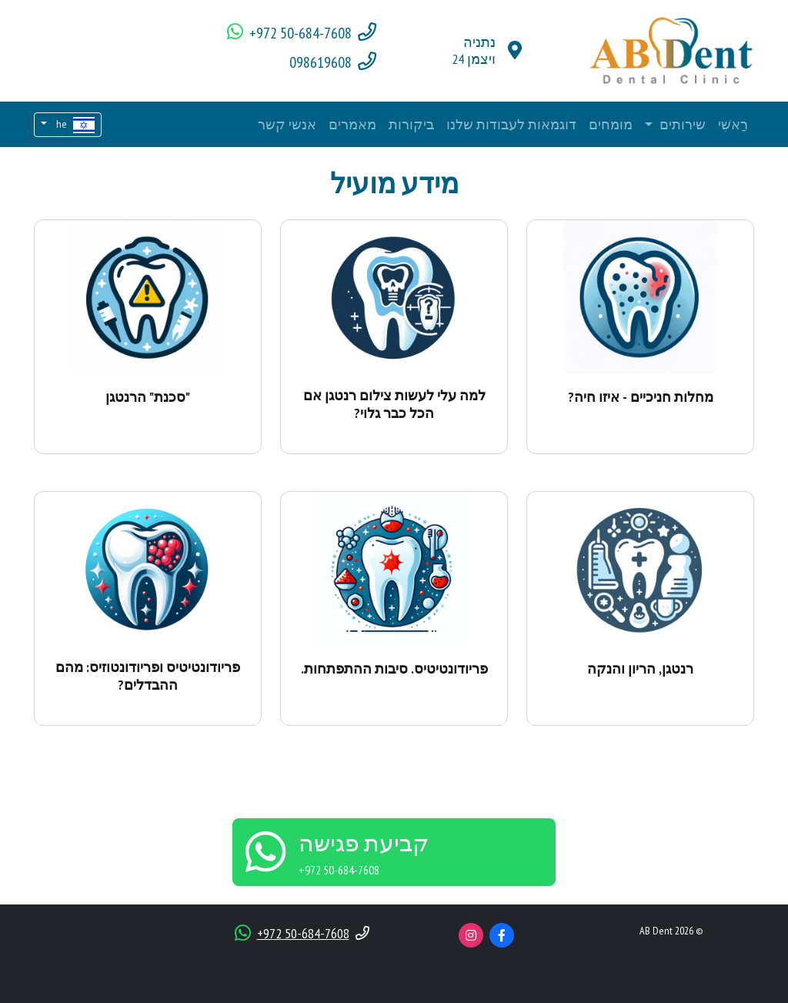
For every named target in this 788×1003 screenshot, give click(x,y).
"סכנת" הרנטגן (147, 397)
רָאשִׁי (733, 124)
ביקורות (411, 124)
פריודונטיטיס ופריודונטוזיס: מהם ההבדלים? (147, 676)
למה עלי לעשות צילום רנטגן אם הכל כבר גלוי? (394, 404)
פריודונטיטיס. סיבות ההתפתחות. (394, 668)
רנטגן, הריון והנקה (640, 668)
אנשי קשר (287, 124)
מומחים (611, 124)
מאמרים (352, 124)
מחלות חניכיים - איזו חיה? (640, 397)
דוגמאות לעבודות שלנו (511, 124)
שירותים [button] (681, 124)
